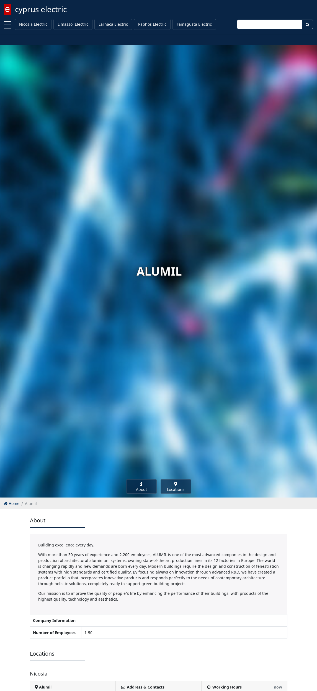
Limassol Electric (73, 24)
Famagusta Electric (194, 24)
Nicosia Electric (33, 24)
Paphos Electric (152, 24)
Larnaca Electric (113, 24)
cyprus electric (41, 9)
